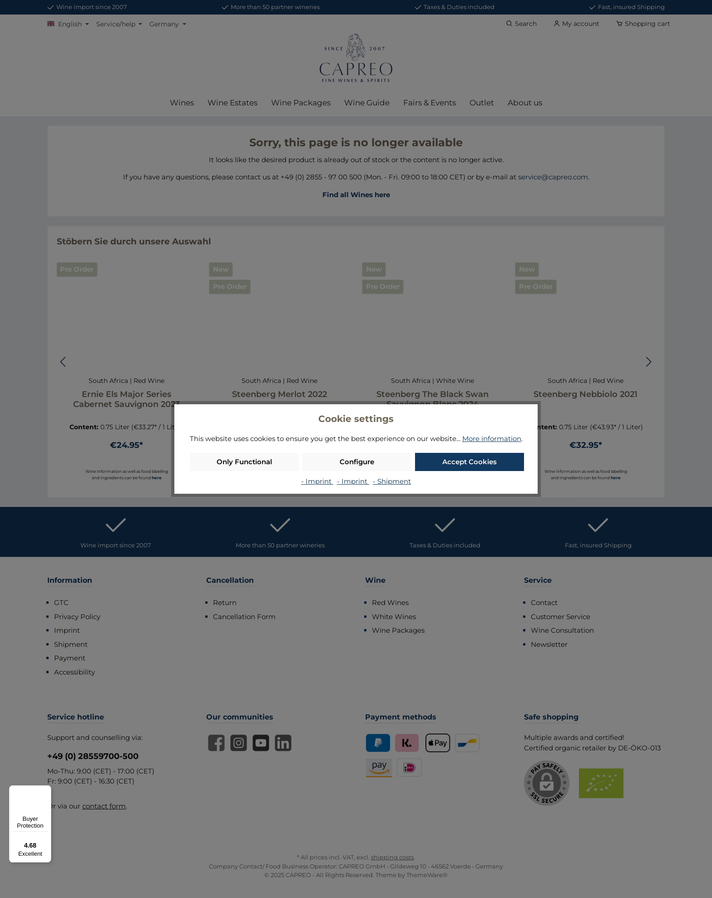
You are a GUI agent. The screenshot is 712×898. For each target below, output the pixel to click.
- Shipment (392, 481)
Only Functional (244, 461)
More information (491, 438)
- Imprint (317, 481)
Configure (357, 461)
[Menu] (45, 790)
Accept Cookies (469, 461)
